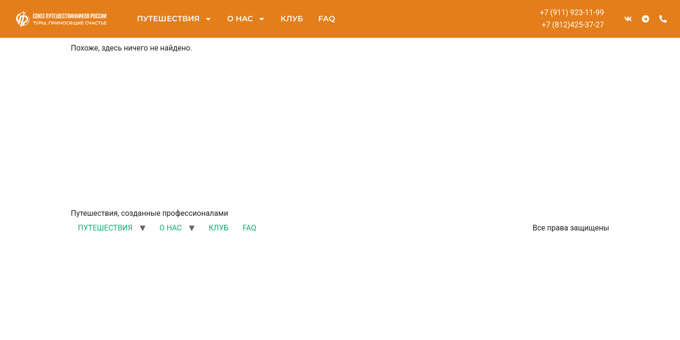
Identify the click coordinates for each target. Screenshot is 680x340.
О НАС (246, 18)
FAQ (326, 18)
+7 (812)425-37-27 (573, 24)
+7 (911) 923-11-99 (572, 12)
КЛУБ (291, 18)
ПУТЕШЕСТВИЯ (174, 18)
